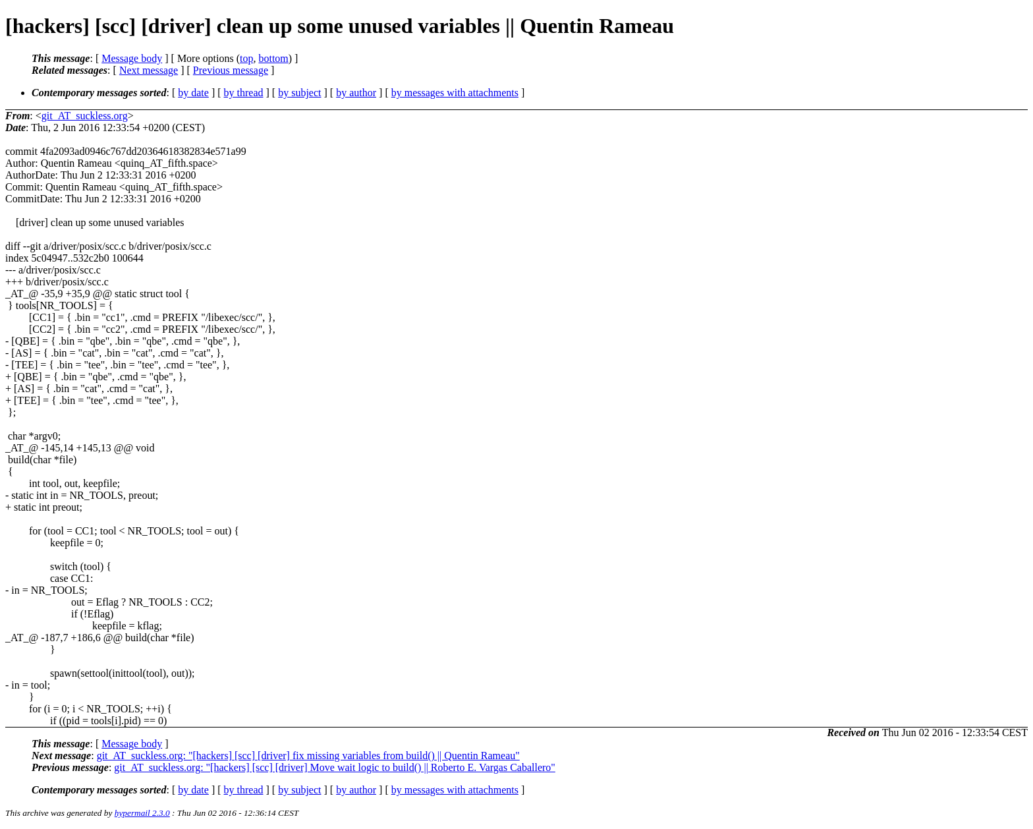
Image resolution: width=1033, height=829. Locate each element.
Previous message (230, 70)
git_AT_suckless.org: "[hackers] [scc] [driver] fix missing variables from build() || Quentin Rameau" (308, 755)
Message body (131, 58)
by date (193, 92)
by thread (244, 92)
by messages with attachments (454, 92)
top (246, 58)
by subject (299, 92)
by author (356, 92)
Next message (148, 70)
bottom (273, 58)
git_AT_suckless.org (85, 115)
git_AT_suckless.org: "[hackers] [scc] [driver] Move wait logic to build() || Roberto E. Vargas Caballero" (334, 767)
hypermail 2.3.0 (142, 813)
